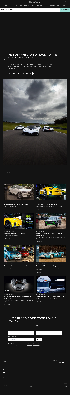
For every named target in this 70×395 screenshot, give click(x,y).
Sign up (39, 339)
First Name (11, 330)
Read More (12, 68)
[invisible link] (19, 197)
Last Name (39, 330)
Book (56, 2)
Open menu (35, 10)
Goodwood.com (6, 377)
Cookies (65, 386)
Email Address (12, 336)
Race (63, 5)
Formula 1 (8, 5)
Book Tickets (65, 9)
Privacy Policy (29, 345)
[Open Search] (65, 1)
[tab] (9, 172)
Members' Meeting (42, 5)
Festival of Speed (18, 5)
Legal (61, 386)
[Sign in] (62, 1)
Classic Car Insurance (7, 375)
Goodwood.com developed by (35, 390)
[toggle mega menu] (6, 1)
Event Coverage (6, 366)
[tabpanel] (35, 243)
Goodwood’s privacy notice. (34, 343)
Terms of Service (36, 345)
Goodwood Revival (30, 5)
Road (58, 5)
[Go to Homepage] (35, 1)
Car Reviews (52, 5)
